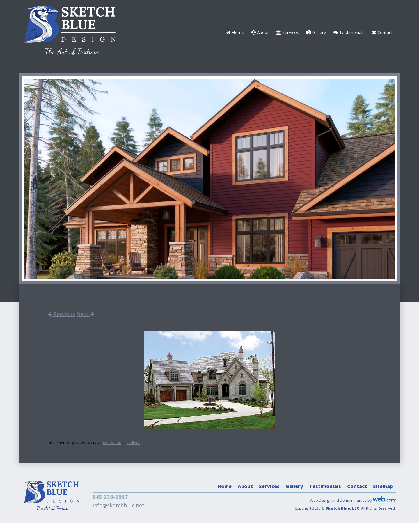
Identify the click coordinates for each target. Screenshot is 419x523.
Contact (382, 32)
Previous (61, 314)
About (260, 32)
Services (287, 32)
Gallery (316, 32)
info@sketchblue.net (118, 505)
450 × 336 (112, 442)
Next (85, 314)
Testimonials (349, 32)
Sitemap (383, 486)
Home (235, 32)
